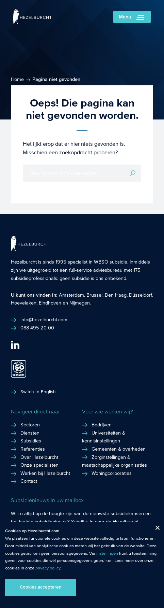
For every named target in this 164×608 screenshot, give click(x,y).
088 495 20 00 (37, 328)
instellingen (107, 553)
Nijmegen (79, 303)
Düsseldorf (140, 295)
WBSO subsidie (110, 262)
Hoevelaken (23, 303)
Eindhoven (50, 303)
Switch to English (38, 392)
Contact (28, 481)
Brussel (94, 295)
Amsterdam (71, 295)
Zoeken (132, 173)
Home (17, 79)
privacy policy (47, 568)
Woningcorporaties (112, 473)
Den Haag (116, 295)
